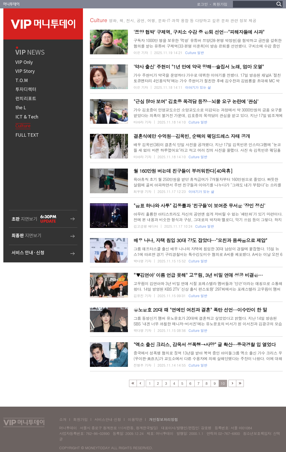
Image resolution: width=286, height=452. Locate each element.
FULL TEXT (27, 135)
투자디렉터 (25, 89)
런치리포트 (25, 98)
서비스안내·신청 (107, 419)
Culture (22, 126)
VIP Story (25, 71)
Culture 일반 (194, 52)
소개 (62, 419)
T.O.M (21, 80)
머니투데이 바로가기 (11, 4)
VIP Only (24, 62)
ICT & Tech (26, 117)
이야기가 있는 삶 (198, 87)
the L (20, 107)
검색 (279, 4)
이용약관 (135, 419)
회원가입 (220, 4)
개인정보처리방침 (163, 419)
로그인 (202, 4)
